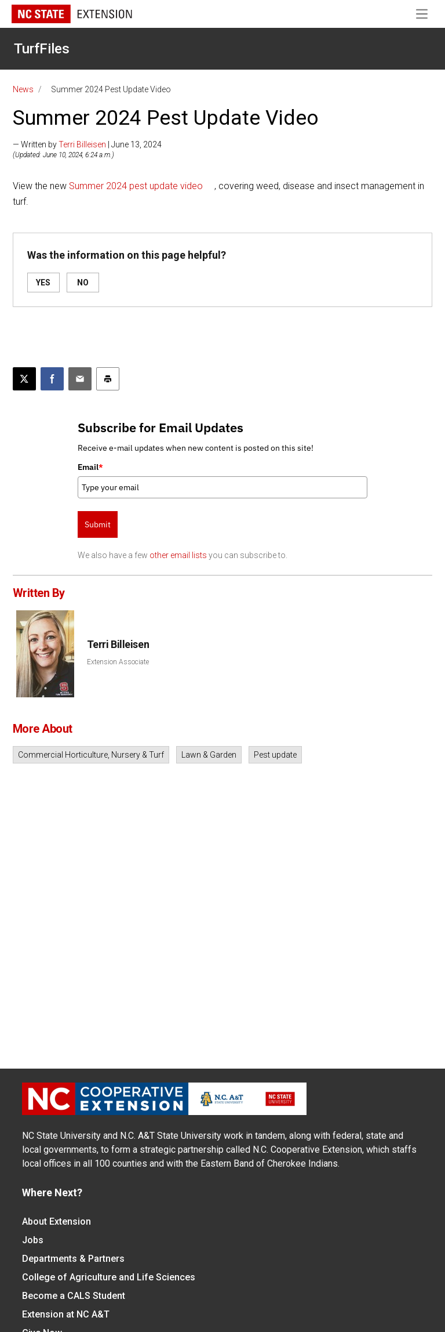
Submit (98, 524)
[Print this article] (107, 378)
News (23, 89)
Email (90, 467)
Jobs (32, 1240)
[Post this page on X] (24, 378)
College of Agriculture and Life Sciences (108, 1277)
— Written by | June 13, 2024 (87, 144)
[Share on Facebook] (52, 378)
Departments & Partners (73, 1258)
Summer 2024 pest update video (136, 185)
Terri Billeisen (82, 144)
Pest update (275, 754)
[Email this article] (80, 378)
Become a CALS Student (73, 1295)
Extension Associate (118, 662)
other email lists (178, 555)
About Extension (56, 1221)
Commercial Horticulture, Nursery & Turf (91, 754)
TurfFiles (42, 49)
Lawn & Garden (208, 754)
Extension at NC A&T (66, 1314)
